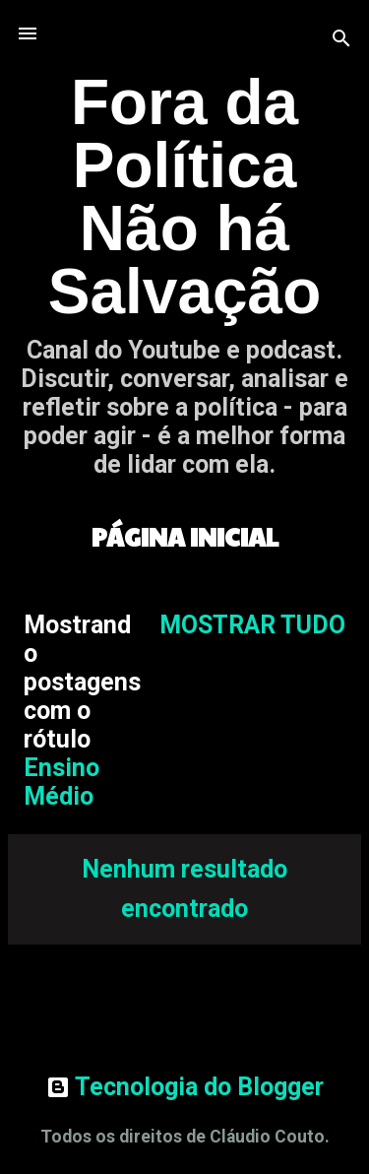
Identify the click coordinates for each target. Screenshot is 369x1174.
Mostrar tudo (252, 625)
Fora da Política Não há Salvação (185, 197)
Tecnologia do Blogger (185, 1087)
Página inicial (185, 536)
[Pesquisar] (341, 40)
